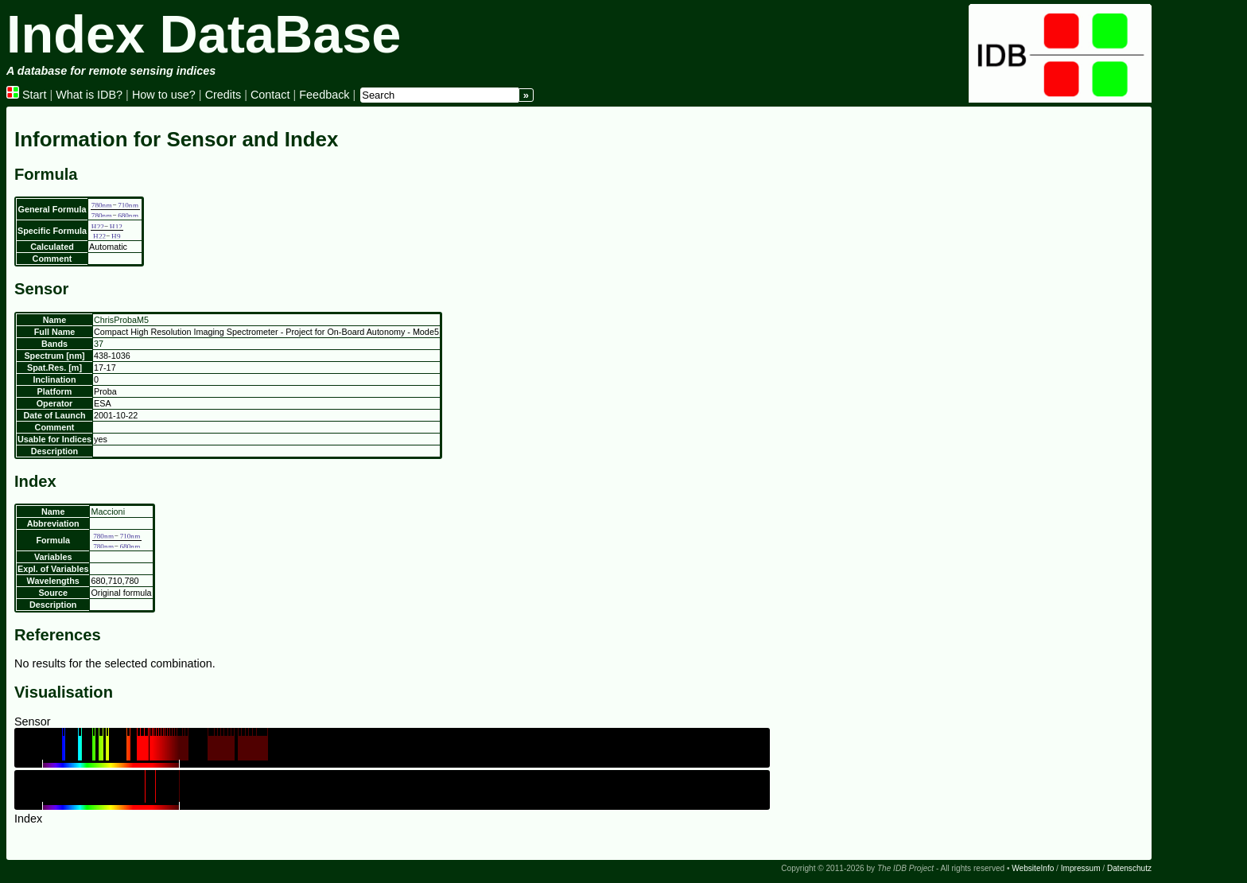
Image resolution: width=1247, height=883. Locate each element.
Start (26, 94)
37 (98, 343)
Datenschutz (1129, 868)
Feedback (324, 94)
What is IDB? (89, 94)
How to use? (164, 94)
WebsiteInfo (1033, 868)
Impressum (1081, 868)
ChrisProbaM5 (121, 320)
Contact (270, 94)
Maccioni (108, 511)
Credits (223, 94)
